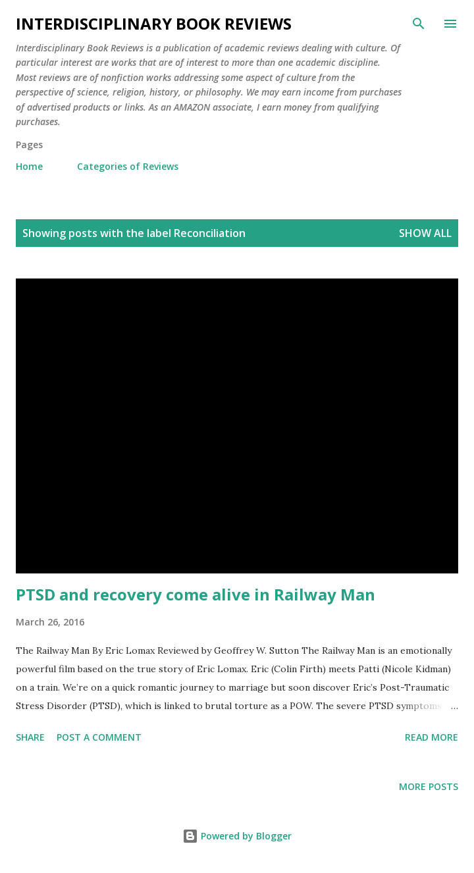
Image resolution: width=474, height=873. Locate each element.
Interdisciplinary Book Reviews (154, 23)
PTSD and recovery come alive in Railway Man (195, 594)
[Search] (419, 24)
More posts (428, 786)
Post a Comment (99, 737)
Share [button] (30, 737)
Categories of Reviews (127, 166)
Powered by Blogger (237, 836)
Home (29, 166)
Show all (425, 233)
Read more (431, 737)
